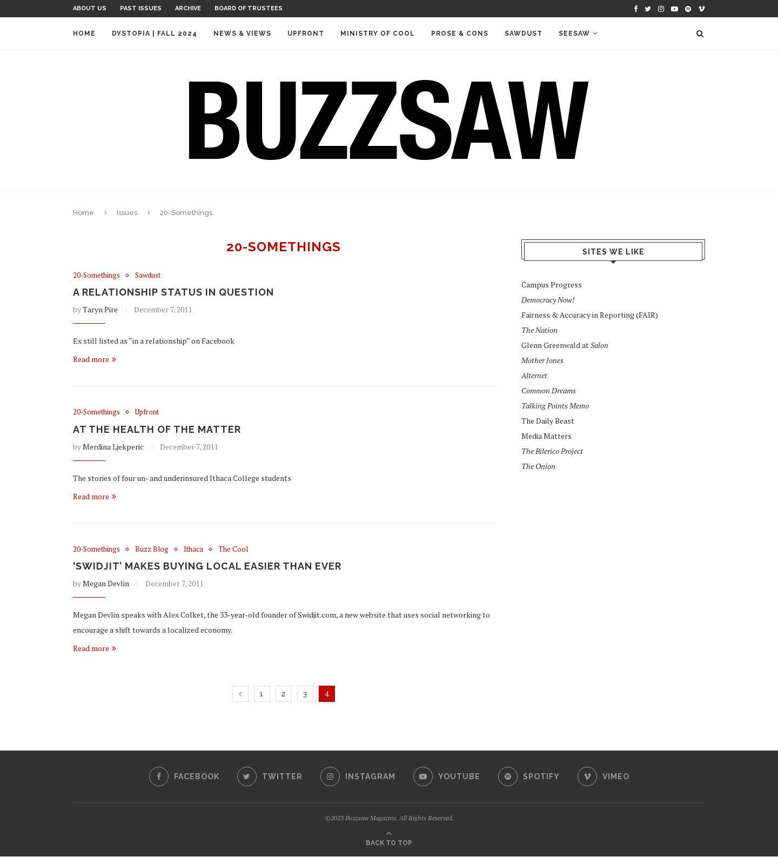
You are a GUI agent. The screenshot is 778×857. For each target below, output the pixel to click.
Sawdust (523, 33)
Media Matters (546, 436)
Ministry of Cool (377, 33)
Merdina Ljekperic (113, 446)
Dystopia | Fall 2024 (154, 33)
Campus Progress (551, 284)
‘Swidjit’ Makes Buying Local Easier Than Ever (207, 566)
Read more (94, 359)
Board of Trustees (248, 8)
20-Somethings (96, 275)
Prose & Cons (459, 33)
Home (84, 33)
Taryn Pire (100, 310)
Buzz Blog (152, 549)
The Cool (234, 549)
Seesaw (574, 33)
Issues (127, 213)
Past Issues (141, 8)
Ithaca (194, 549)
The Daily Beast (547, 421)
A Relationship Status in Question (173, 292)
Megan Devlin (106, 584)
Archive (188, 8)
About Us (89, 8)
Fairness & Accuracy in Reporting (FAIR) (589, 315)
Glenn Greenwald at (564, 345)
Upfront (305, 33)
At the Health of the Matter (157, 429)
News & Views (242, 33)
